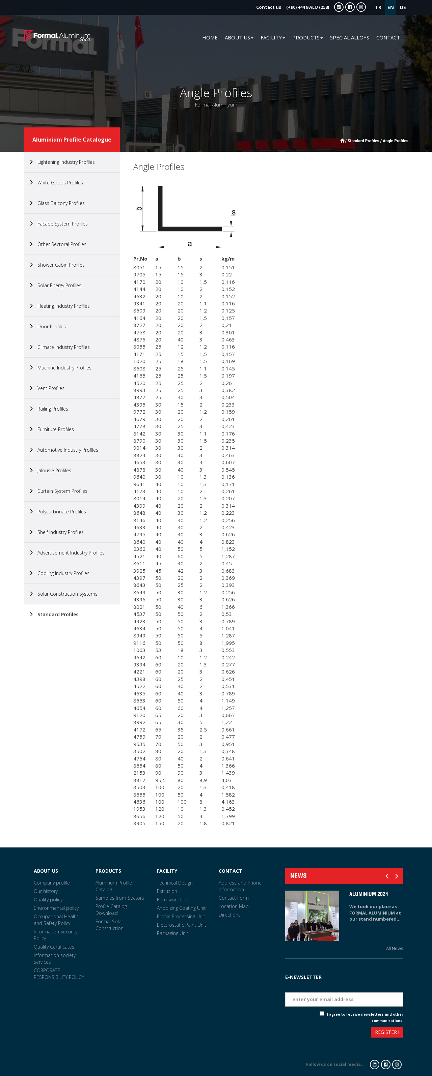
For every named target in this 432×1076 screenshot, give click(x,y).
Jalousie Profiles (50, 470)
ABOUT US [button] (239, 37)
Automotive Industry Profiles (63, 450)
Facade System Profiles (58, 223)
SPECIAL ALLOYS (349, 37)
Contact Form (234, 898)
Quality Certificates (54, 947)
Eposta (394, 987)
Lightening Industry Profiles (62, 162)
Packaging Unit (172, 933)
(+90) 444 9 (292, 7)
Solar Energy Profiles (55, 285)
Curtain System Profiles (58, 491)
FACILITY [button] (273, 37)
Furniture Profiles (51, 429)
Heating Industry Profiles (59, 306)
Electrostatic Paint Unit (181, 925)
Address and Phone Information (240, 886)
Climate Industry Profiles (59, 347)
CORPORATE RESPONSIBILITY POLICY (59, 973)
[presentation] (309, 1033)
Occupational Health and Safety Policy (56, 919)
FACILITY (167, 871)
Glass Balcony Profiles (57, 203)
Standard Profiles (53, 614)
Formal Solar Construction (110, 924)
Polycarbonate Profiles (57, 511)
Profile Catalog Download (111, 909)
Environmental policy (56, 908)
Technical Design (175, 882)
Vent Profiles (46, 388)
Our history (46, 891)
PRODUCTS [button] (307, 37)
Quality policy (48, 899)
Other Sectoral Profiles (57, 244)
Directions (230, 914)
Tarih (396, 968)
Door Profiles (47, 326)
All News (394, 948)
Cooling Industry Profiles (59, 573)
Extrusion (167, 891)
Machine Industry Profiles (60, 367)
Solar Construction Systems (63, 594)
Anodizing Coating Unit (181, 908)
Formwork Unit (173, 899)
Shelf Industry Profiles (56, 532)
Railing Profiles (48, 409)
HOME (210, 37)
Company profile (52, 882)
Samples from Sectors (120, 898)
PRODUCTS (108, 871)
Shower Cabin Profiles (57, 265)
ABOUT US (46, 871)
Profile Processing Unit (181, 916)
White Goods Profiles (56, 182)
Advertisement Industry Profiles (67, 552)
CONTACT (388, 37)
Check (314, 1014)
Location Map (234, 906)
